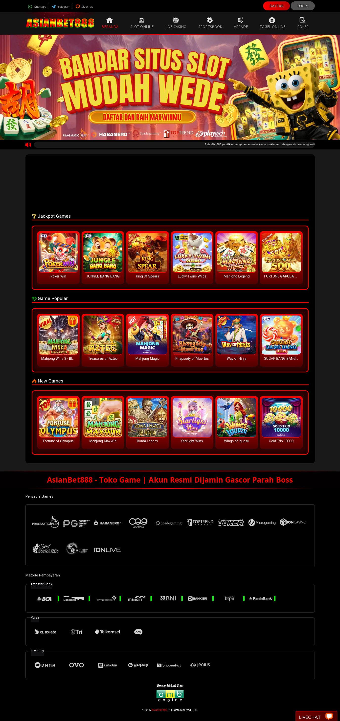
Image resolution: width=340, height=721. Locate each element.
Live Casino (175, 23)
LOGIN (302, 5)
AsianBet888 (159, 710)
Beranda (110, 23)
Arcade (241, 23)
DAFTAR (276, 5)
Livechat (84, 6)
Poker (303, 23)
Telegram (61, 6)
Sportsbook (210, 23)
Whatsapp (37, 6)
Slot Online (142, 23)
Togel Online (272, 23)
